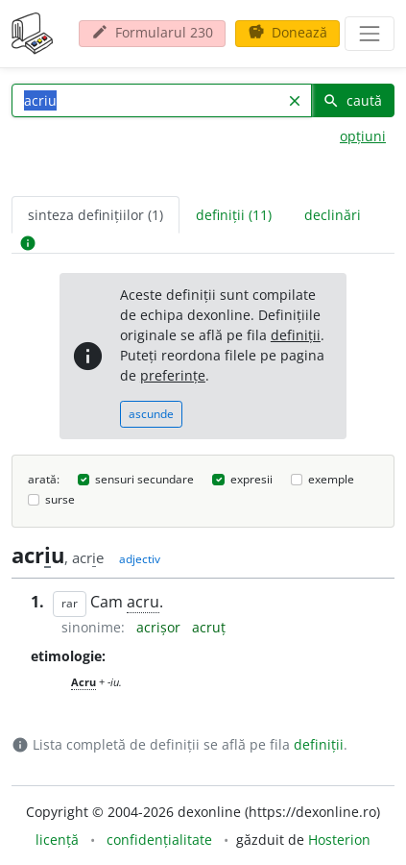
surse (60, 499)
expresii (251, 479)
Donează (287, 32)
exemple (331, 479)
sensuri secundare (144, 479)
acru (143, 601)
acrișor (160, 627)
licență (57, 839)
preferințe (172, 375)
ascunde (151, 414)
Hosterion (339, 839)
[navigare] (369, 33)
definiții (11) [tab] (234, 215)
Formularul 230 (152, 32)
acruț (209, 627)
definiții (296, 335)
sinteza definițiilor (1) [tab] (95, 215)
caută (352, 100)
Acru (83, 682)
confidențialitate (159, 839)
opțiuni (363, 136)
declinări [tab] (332, 215)
